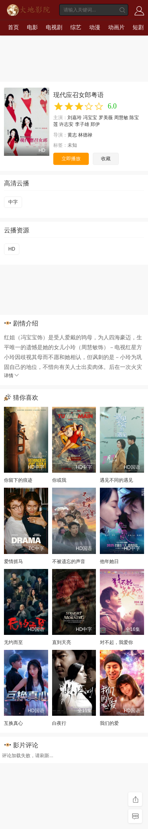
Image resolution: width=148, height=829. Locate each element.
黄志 (72, 135)
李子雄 (82, 124)
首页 (13, 27)
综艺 (75, 27)
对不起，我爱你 (116, 642)
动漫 (94, 27)
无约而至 (13, 642)
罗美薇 (106, 117)
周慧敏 (121, 117)
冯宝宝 (90, 117)
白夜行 (59, 723)
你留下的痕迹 (18, 480)
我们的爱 (109, 723)
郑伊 (95, 124)
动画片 (116, 27)
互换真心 (13, 723)
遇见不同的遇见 (116, 480)
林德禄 (85, 135)
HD (11, 249)
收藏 (106, 158)
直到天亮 (61, 642)
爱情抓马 (13, 561)
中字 (13, 202)
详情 (12, 375)
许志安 (66, 124)
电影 (32, 27)
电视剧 (54, 27)
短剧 (138, 27)
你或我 (59, 480)
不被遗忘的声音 (68, 561)
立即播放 (71, 158)
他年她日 (109, 561)
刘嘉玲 (74, 117)
